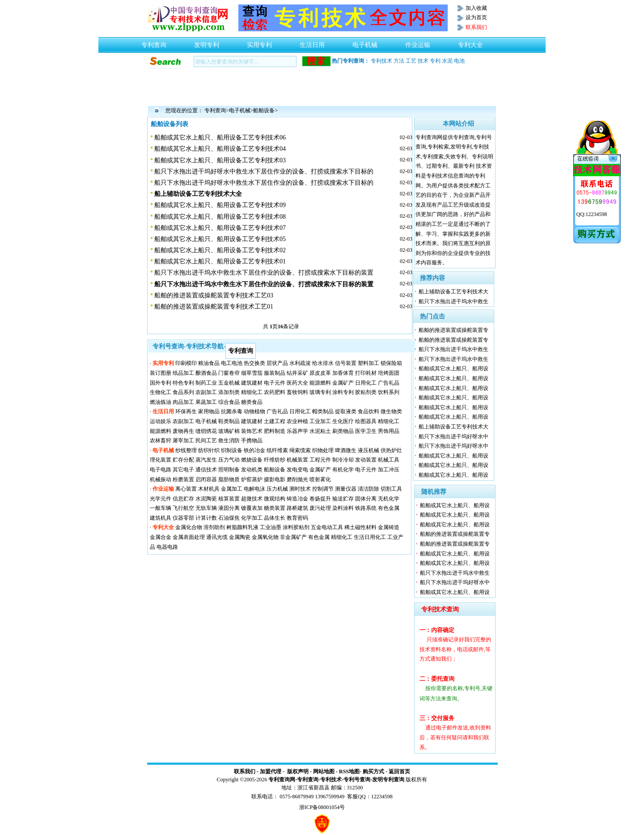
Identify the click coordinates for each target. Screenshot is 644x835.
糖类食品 (252, 402)
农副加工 (206, 392)
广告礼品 (388, 383)
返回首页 (399, 771)
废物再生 (183, 431)
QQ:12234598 (591, 214)
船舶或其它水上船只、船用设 (453, 368)
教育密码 (297, 518)
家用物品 (209, 411)
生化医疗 (343, 421)
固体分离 (366, 499)
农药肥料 (274, 392)
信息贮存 (183, 499)
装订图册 (160, 373)
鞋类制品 (229, 421)
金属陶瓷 (239, 537)
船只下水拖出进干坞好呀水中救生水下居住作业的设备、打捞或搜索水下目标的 (263, 171)
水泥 (447, 61)
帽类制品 (323, 411)
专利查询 (153, 42)
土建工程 (274, 421)
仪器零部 (183, 518)
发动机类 (252, 469)
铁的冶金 (254, 450)
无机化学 (388, 499)
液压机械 (368, 450)
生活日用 (312, 42)
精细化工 (252, 392)
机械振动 (160, 479)
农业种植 (297, 421)
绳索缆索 (300, 450)
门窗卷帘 (229, 373)
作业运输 (417, 42)
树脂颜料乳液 (242, 527)
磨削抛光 (297, 479)
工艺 (411, 61)
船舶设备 (264, 110)
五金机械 (229, 383)
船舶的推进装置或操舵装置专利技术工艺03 (213, 295)
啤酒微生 (345, 450)
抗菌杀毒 (231, 411)
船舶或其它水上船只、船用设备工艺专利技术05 (220, 239)
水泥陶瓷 (206, 499)
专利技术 (381, 61)
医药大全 (297, 383)
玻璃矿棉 (229, 431)
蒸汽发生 (206, 460)
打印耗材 (366, 373)
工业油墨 (270, 527)
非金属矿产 (293, 537)
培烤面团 (388, 373)
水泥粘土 (320, 431)
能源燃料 (320, 383)
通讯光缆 (217, 537)
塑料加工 (368, 363)
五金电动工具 (327, 527)
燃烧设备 (252, 460)
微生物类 (391, 411)
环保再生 (186, 411)
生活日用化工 (370, 537)
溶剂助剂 (214, 527)
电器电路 (167, 547)
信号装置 (345, 363)
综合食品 (229, 402)
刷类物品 (343, 431)
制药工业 (206, 383)
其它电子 (183, 469)
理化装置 (160, 460)
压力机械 (277, 489)
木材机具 (209, 489)
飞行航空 (183, 508)
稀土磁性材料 (360, 527)
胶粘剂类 (366, 392)
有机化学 (343, 469)
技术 (423, 61)
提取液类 (345, 411)
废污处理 (320, 508)
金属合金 (160, 537)
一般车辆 (160, 508)
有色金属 (388, 508)
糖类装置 (274, 508)
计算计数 (206, 518)
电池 (459, 61)
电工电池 (231, 363)
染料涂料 (343, 508)
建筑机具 (160, 518)
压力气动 (229, 460)
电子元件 (274, 383)
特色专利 (183, 383)
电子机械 (364, 42)
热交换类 (254, 363)
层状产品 (277, 363)
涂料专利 (343, 392)
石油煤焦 (229, 518)
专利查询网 (281, 779)
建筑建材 (252, 383)
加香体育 (343, 373)
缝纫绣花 (206, 431)
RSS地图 (349, 771)
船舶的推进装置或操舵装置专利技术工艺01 (213, 306)
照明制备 (229, 469)
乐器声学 (297, 431)
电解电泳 (254, 489)
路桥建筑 (297, 508)
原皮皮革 (320, 373)
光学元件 (160, 499)
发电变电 (297, 469)
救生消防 (229, 440)
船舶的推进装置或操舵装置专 (453, 330)
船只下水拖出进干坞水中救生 (453, 301)
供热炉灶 (391, 450)
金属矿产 (343, 383)
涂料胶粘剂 (296, 527)
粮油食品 (209, 363)
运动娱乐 (160, 421)
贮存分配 (183, 460)
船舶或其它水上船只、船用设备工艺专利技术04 (220, 148)
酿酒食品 (206, 373)
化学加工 (252, 518)
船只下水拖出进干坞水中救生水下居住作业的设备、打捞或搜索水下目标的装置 (263, 272)
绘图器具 (366, 421)
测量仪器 (345, 489)
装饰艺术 (252, 431)
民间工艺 (206, 440)
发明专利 (206, 42)
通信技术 (206, 469)
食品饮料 (368, 411)
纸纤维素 (277, 450)
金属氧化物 (265, 537)
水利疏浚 (300, 363)
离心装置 (186, 489)
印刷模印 (186, 363)
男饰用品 (388, 431)
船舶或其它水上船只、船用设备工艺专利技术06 (220, 137)
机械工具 (388, 460)
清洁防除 (368, 489)
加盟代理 (270, 771)
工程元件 (320, 460)
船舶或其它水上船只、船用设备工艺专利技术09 (220, 205)
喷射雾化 (320, 479)
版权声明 (298, 771)
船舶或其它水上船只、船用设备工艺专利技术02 (220, 250)
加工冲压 (388, 469)
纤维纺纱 (274, 460)
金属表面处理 (189, 537)
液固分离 (229, 508)
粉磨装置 (183, 479)
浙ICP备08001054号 (322, 807)
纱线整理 (186, 450)
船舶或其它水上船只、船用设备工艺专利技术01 (220, 261)
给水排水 (323, 363)
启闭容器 (206, 479)
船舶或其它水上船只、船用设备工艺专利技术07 (220, 228)
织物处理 (323, 450)
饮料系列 (388, 392)
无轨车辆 (206, 508)
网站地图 (324, 771)
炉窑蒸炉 (252, 479)
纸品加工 (183, 373)
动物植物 (254, 411)
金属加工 (231, 489)
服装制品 (274, 373)
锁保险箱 (391, 363)
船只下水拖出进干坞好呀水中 (453, 436)
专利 (435, 61)
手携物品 (252, 440)
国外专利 (160, 383)
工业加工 (320, 421)
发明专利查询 (388, 779)
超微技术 (252, 499)
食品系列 (183, 392)
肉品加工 (183, 402)
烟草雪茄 (252, 373)
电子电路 (160, 469)
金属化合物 (188, 527)
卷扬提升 (320, 499)
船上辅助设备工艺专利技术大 (453, 291)
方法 (399, 61)
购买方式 (373, 771)
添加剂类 (229, 392)
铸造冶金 (297, 499)
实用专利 (259, 42)
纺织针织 (209, 450)
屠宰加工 (183, 440)
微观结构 (274, 499)
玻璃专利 (320, 392)
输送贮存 (343, 499)
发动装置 (366, 460)
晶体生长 (274, 518)
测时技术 (300, 489)
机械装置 (297, 460)
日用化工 (366, 383)
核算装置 (229, 499)
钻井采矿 (297, 373)
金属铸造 (388, 527)
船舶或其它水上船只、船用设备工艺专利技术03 (220, 160)
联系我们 (244, 771)
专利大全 (470, 42)
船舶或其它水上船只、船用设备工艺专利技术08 (220, 216)
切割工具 (391, 489)
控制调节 (323, 489)
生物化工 (160, 392)
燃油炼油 (160, 402)
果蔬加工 (206, 402)
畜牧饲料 (297, 392)
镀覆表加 (252, 508)
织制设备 (231, 450)
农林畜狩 (160, 440)
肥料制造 (274, 431)
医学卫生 (366, 431)
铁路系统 (366, 508)
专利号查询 (356, 779)
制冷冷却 (343, 460)
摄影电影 (274, 479)
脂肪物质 (229, 479)
